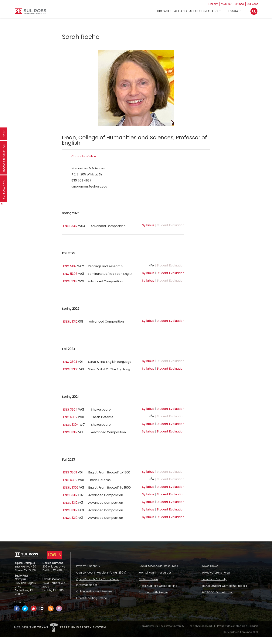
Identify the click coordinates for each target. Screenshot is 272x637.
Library (210, 4)
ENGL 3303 (70, 369)
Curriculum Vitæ (83, 156)
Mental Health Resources (155, 572)
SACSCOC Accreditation (217, 592)
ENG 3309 (70, 472)
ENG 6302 (70, 417)
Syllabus (148, 225)
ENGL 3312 (70, 226)
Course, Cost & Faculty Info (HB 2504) (101, 572)
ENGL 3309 (70, 487)
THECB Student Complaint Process (224, 586)
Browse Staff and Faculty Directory (188, 11)
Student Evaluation (170, 273)
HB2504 (233, 11)
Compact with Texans (153, 592)
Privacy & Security (88, 566)
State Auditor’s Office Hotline (158, 586)
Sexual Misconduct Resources (158, 566)
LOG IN (54, 555)
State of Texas (148, 579)
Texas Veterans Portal (216, 572)
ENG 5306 (70, 274)
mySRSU (224, 4)
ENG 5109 (69, 266)
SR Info (238, 4)
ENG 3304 (70, 409)
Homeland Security (214, 579)
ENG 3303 (70, 362)
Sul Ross (252, 4)
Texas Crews (210, 566)
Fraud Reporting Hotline (91, 598)
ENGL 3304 (71, 424)
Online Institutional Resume (94, 591)
